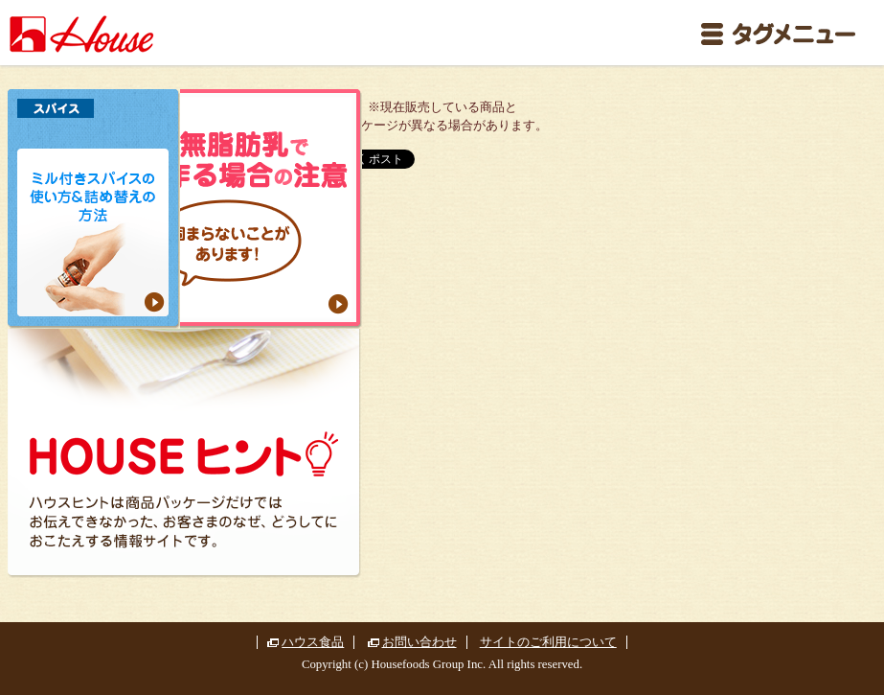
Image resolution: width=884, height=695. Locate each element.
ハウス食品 (313, 642)
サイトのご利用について (548, 642)
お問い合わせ (419, 642)
